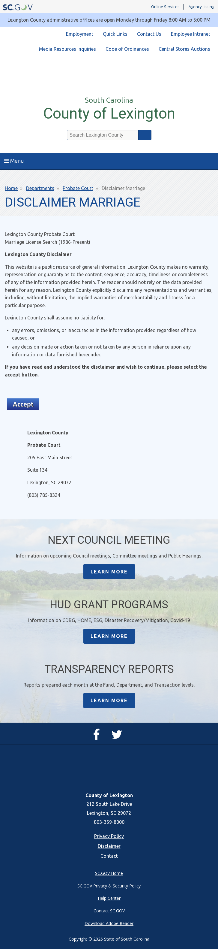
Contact (109, 856)
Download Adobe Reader (109, 923)
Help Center (109, 898)
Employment (79, 34)
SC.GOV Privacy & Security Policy (109, 886)
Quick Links (115, 34)
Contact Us (149, 34)
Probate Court (78, 188)
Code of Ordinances (127, 49)
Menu (14, 161)
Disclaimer (109, 846)
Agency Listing (201, 7)
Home (11, 188)
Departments (40, 188)
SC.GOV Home (109, 873)
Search (144, 135)
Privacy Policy (109, 836)
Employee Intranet (190, 34)
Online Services (165, 7)
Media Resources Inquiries (67, 49)
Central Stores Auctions (184, 49)
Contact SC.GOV (109, 911)
